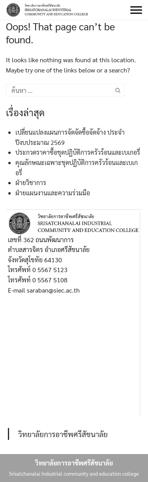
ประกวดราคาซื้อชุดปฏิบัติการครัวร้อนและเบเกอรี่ (77, 152)
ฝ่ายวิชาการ (30, 182)
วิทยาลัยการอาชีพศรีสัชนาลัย (63, 434)
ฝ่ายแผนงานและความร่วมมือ (52, 193)
